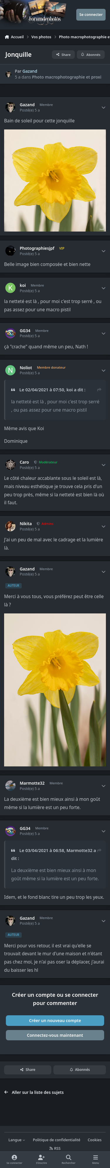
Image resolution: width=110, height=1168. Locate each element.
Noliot (26, 367)
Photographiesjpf (37, 248)
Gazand (30, 71)
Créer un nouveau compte (55, 1020)
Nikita (26, 523)
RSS (55, 1148)
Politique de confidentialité (56, 1139)
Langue (17, 1139)
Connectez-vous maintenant (55, 1035)
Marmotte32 (32, 783)
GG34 (25, 330)
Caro (24, 462)
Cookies (94, 1139)
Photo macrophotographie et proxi (66, 77)
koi (23, 285)
